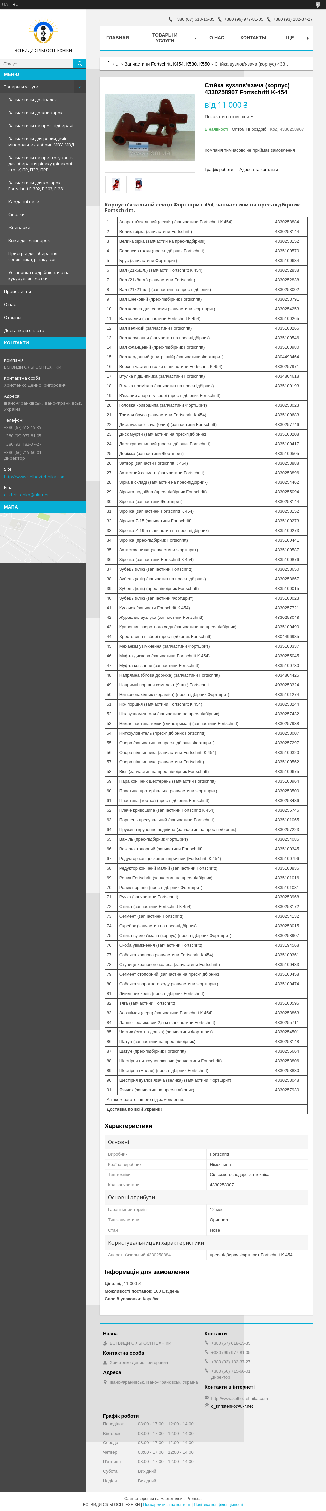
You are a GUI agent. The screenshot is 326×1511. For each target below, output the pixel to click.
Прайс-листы (17, 291)
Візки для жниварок (29, 240)
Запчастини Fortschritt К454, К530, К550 (167, 64)
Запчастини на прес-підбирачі (40, 126)
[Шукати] (79, 64)
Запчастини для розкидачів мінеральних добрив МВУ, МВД (41, 142)
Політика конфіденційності (218, 1504)
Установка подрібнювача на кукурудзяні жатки (39, 275)
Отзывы (12, 317)
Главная (117, 37)
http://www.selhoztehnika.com (35, 477)
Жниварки (19, 227)
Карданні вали (23, 202)
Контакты (253, 37)
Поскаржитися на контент (166, 1504)
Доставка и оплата (24, 330)
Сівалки (16, 214)
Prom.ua (194, 1498)
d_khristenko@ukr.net (26, 495)
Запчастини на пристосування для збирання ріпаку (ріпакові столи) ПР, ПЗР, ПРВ (41, 164)
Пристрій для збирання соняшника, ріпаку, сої (32, 256)
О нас (10, 304)
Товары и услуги (21, 87)
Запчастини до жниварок (35, 113)
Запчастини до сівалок (32, 100)
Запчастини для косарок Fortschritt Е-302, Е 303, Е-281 (36, 186)
